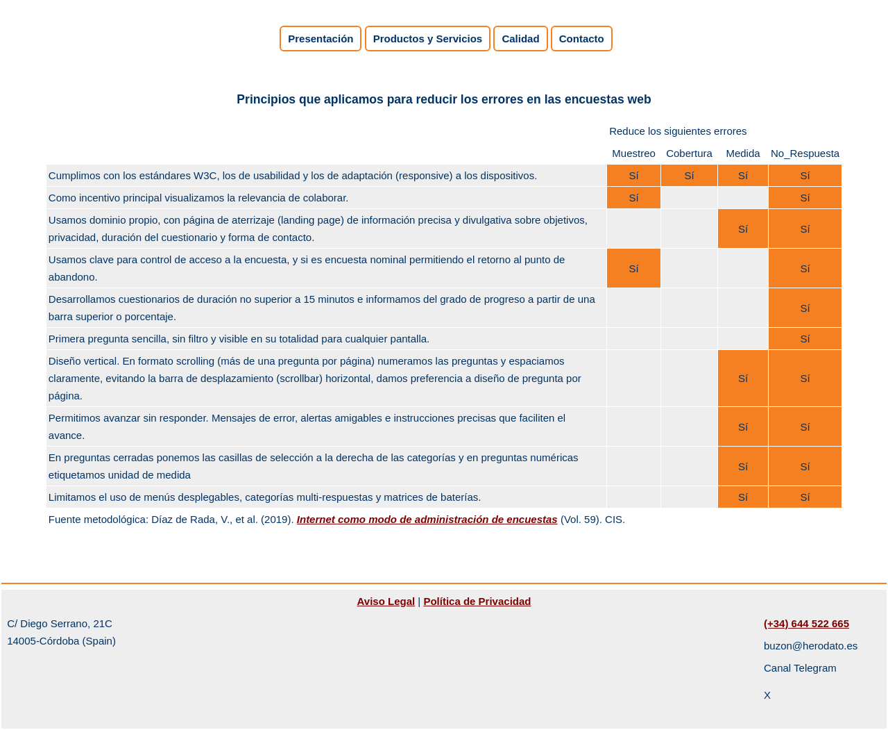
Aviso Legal (386, 601)
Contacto (581, 38)
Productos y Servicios (428, 38)
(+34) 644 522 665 (806, 623)
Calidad (520, 38)
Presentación (320, 38)
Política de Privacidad (477, 601)
